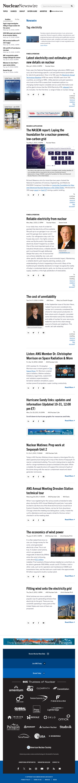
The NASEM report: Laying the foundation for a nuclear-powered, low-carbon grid (47, 134)
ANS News (50, 300)
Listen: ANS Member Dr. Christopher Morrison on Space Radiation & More (49, 355)
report (36, 190)
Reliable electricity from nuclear (46, 218)
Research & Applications (34, 126)
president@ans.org (64, 252)
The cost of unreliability (41, 296)
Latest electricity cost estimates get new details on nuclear (48, 59)
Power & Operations (32, 54)
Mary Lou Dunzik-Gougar (65, 300)
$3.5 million (39, 559)
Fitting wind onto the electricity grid (49, 588)
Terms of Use (38, 779)
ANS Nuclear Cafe (52, 362)
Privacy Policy (25, 779)
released (66, 87)
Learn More (43, 45)
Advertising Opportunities (27, 762)
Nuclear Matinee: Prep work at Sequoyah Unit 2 (45, 447)
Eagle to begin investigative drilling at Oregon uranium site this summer (11, 25)
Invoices (47, 779)
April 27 (44, 190)
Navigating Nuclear (44, 762)
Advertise (43, 11)
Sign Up (22, 11)
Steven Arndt (63, 222)
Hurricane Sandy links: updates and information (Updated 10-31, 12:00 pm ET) (48, 404)
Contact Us (55, 762)
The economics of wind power (45, 532)
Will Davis (66, 497)
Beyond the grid (7, 70)
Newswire (31, 20)
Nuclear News (49, 66)
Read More (70, 387)
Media (55, 779)
